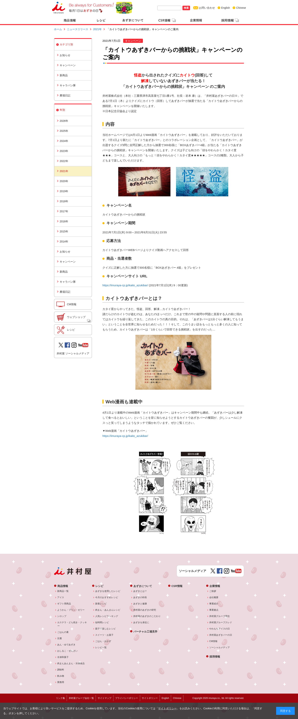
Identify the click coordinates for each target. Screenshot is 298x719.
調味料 (60, 669)
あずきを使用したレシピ (107, 591)
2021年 (97, 29)
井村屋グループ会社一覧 (81, 698)
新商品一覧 (63, 591)
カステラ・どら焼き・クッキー (72, 624)
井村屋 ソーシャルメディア (73, 353)
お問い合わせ (207, 7)
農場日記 (65, 95)
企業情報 (214, 585)
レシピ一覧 (101, 647)
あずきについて (142, 585)
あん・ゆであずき (66, 644)
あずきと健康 (140, 603)
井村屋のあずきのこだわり (147, 616)
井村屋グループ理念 (219, 616)
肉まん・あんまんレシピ (107, 610)
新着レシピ (101, 603)
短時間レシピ (102, 622)
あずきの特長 (140, 597)
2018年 (64, 201)
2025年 (64, 130)
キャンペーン (68, 65)
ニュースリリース (77, 29)
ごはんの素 (63, 632)
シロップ (61, 616)
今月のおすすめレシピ (106, 597)
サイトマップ (104, 698)
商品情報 (62, 585)
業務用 (60, 682)
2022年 (64, 161)
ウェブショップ (76, 317)
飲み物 (60, 676)
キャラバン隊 (68, 85)
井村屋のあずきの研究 (144, 610)
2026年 (64, 120)
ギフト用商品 (64, 603)
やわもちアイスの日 (219, 628)
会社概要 (213, 597)
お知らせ (65, 55)
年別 (62, 109)
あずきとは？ (140, 591)
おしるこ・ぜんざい (67, 651)
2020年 (64, 181)
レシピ (71, 329)
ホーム (58, 29)
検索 (186, 7)
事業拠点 (213, 610)
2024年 (64, 140)
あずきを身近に (141, 622)
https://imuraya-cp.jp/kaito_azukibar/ (125, 285)
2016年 (64, 221)
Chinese (241, 7)
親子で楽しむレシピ (105, 628)
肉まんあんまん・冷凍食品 (71, 663)
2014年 (64, 241)
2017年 (64, 211)
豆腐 (59, 638)
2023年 (64, 151)
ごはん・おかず (103, 641)
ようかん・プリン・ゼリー (71, 610)
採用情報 (214, 656)
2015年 (64, 231)
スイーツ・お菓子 (104, 635)
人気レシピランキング (106, 616)
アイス (60, 597)
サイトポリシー (167, 708)
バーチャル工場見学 (145, 631)
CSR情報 (176, 585)
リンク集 (60, 698)
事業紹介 (213, 603)
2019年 (64, 191)
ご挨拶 (212, 591)
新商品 (64, 75)
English (225, 7)
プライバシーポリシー (126, 698)
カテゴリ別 (66, 44)
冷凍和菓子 (63, 657)
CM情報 (71, 304)
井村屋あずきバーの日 (220, 635)
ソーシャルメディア (219, 647)
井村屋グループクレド (220, 622)
